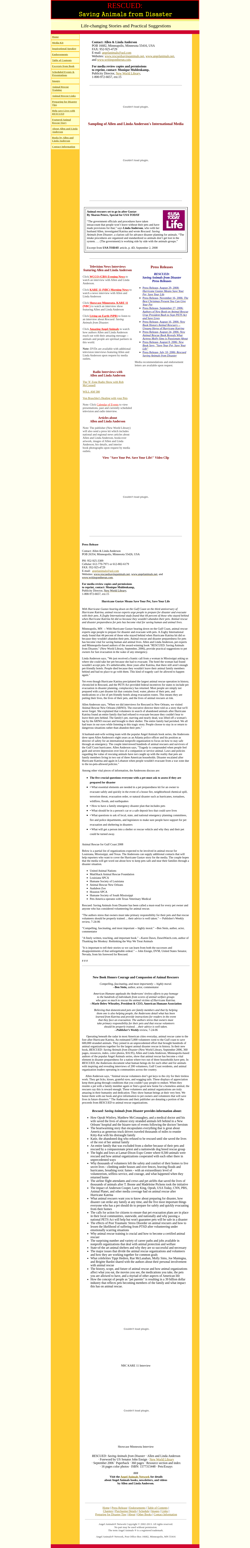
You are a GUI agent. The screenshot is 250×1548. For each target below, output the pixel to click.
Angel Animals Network (135, 1476)
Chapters (108, 1511)
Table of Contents (62, 60)
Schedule (144, 1511)
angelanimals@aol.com (116, 52)
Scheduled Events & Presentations (63, 74)
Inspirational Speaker (64, 48)
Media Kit (57, 42)
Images (56, 81)
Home (55, 36)
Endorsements (60, 54)
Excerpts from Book (63, 66)
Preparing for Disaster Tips (110, 1514)
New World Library (128, 73)
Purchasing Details (126, 1511)
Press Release (119, 1507)
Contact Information (63, 146)
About (131, 1514)
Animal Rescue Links (64, 95)
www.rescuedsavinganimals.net (124, 56)
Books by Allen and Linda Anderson (63, 139)
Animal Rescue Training (60, 88)
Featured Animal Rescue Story (61, 121)
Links (165, 1511)
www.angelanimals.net (160, 56)
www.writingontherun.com (114, 59)
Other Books (144, 1514)
